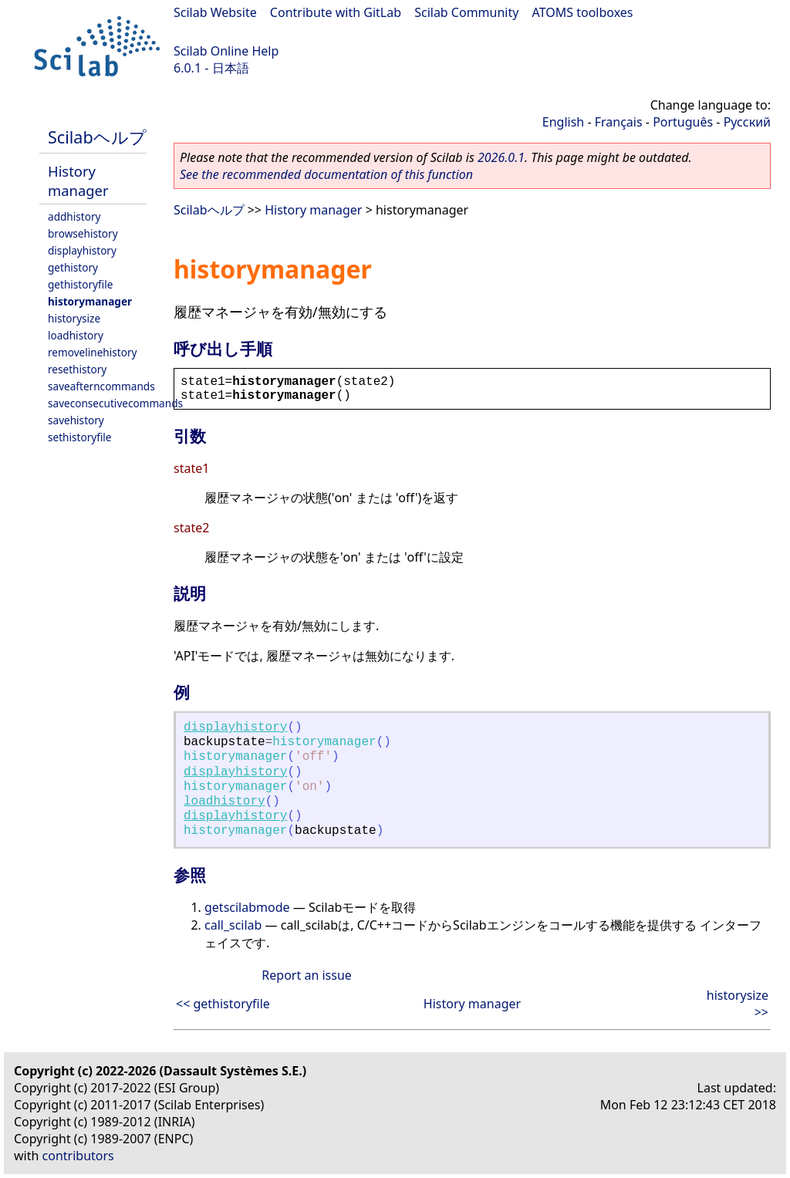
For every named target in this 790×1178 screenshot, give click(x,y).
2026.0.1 (501, 157)
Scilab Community (466, 12)
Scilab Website (215, 12)
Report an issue (306, 975)
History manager (78, 180)
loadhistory (75, 335)
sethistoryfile (80, 437)
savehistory (76, 420)
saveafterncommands (101, 386)
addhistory (74, 216)
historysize (74, 318)
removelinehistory (92, 352)
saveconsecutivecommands (115, 403)
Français (619, 121)
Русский (747, 121)
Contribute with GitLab (335, 12)
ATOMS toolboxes (582, 12)
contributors (78, 1155)
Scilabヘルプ (97, 137)
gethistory (73, 267)
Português (683, 121)
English (563, 121)
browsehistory (83, 233)
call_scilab (233, 924)
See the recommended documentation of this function (326, 174)
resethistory (77, 369)
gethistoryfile (80, 284)
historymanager (90, 301)
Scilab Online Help (226, 50)
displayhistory (82, 250)
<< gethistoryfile (223, 1003)
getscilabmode (247, 907)
